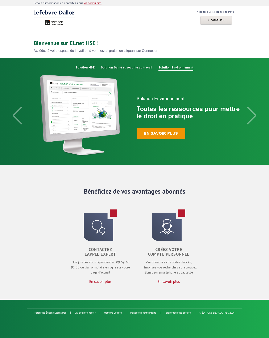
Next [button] (252, 116)
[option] (134, 115)
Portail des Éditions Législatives (50, 312)
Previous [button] (17, 116)
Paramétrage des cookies (178, 312)
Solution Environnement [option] (175, 67)
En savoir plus (161, 133)
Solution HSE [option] (85, 67)
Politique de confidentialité (143, 312)
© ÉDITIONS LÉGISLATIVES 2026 (217, 312)
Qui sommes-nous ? (85, 312)
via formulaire (93, 3)
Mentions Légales (113, 312)
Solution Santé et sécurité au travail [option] (126, 67)
